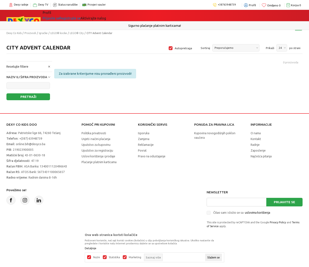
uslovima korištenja (257, 212)
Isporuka (143, 133)
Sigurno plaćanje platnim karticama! (154, 25)
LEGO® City (77, 33)
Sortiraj (205, 47)
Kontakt (256, 139)
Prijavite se (284, 202)
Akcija (137, 15)
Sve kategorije (60, 15)
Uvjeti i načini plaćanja (96, 139)
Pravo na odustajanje (151, 156)
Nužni (96, 257)
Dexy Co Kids (14, 33)
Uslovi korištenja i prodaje (98, 156)
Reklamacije (146, 144)
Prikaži (270, 47)
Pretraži (28, 96)
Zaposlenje (258, 150)
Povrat (142, 150)
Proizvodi (30, 33)
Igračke (87, 15)
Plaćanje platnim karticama (99, 162)
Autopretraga (183, 48)
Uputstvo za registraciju (97, 150)
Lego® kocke (113, 15)
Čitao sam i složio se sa (241, 212)
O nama (256, 133)
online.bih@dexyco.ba (30, 144)
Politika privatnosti (94, 133)
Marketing (135, 257)
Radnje (255, 144)
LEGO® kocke (58, 33)
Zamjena (143, 139)
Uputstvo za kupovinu (96, 144)
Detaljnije (90, 248)
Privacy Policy (278, 222)
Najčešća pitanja (261, 156)
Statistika (114, 257)
